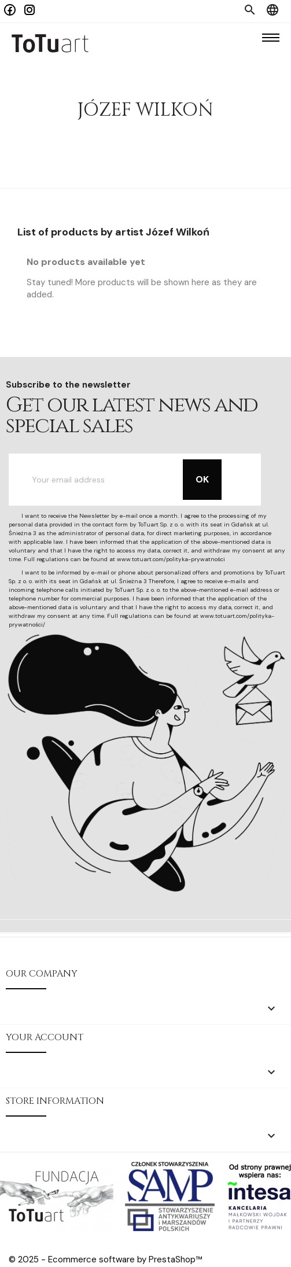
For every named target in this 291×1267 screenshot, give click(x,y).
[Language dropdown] (272, 11)
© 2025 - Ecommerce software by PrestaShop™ (105, 1259)
